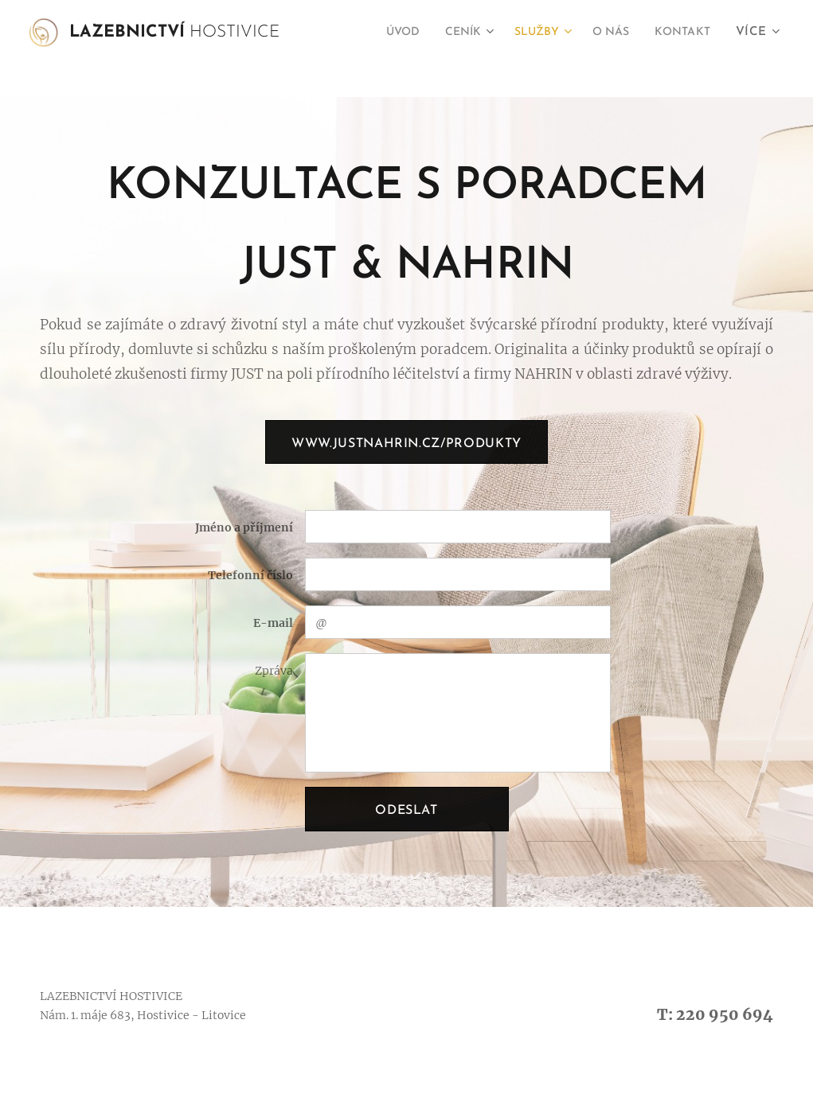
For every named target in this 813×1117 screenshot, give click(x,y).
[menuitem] (378, 33)
